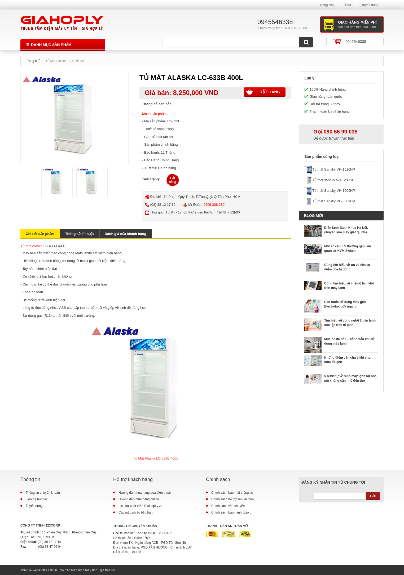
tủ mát (157, 137)
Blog (347, 4)
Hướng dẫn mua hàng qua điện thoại (144, 492)
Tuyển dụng (369, 5)
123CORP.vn (48, 570)
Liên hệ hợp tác (37, 499)
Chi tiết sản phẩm (40, 234)
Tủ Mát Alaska (31, 246)
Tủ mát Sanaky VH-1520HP (333, 169)
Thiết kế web (29, 570)
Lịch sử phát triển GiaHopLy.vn (140, 506)
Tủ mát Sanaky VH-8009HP (333, 201)
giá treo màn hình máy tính (79, 570)
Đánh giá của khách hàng (125, 234)
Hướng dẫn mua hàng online (138, 499)
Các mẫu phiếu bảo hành (136, 512)
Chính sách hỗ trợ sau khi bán (232, 499)
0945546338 (355, 41)
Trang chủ (326, 5)
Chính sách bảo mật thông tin (232, 492)
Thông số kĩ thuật (79, 234)
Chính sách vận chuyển (228, 506)
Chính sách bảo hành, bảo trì (231, 512)
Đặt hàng (263, 91)
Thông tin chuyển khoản (43, 492)
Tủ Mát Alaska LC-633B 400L (155, 458)
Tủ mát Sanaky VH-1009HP (333, 191)
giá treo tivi (107, 570)
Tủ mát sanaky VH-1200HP (333, 180)
